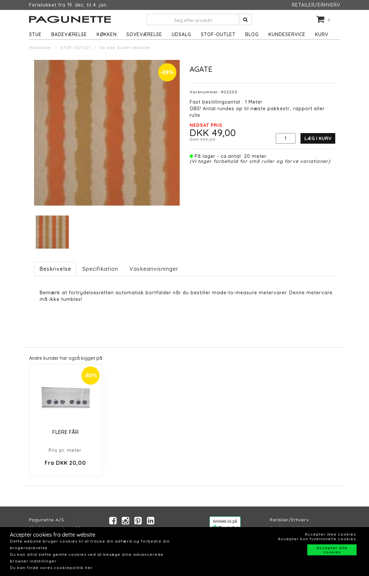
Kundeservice (286, 34)
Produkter (40, 47)
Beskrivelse (55, 268)
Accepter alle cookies (332, 549)
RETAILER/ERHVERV (316, 5)
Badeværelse (69, 34)
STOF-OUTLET (218, 34)
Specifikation (100, 268)
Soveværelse (144, 34)
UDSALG (181, 34)
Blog (252, 34)
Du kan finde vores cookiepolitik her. (51, 567)
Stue (35, 34)
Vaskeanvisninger (153, 268)
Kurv (321, 34)
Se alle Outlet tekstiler (125, 47)
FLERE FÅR (65, 432)
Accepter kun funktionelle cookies (317, 539)
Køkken (107, 34)
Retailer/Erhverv (289, 519)
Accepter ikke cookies (330, 534)
